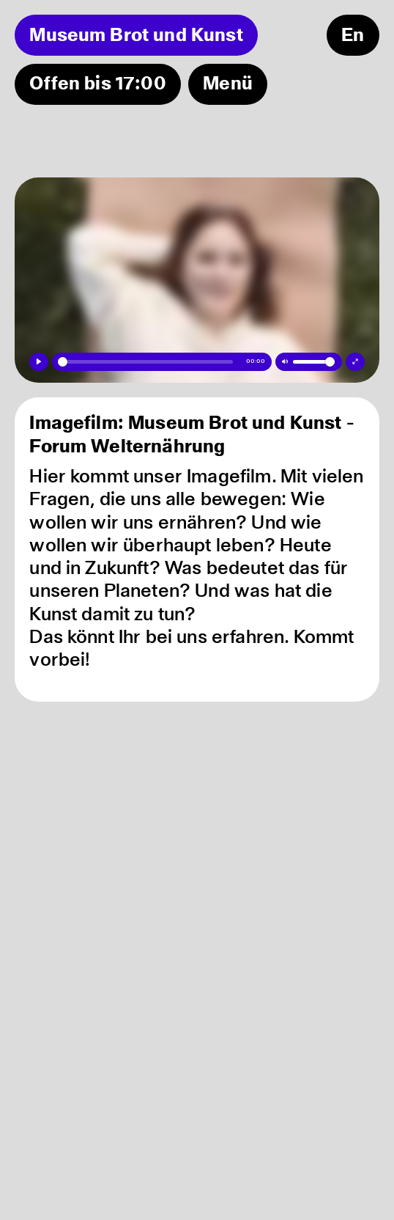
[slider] (145, 361)
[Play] (38, 362)
